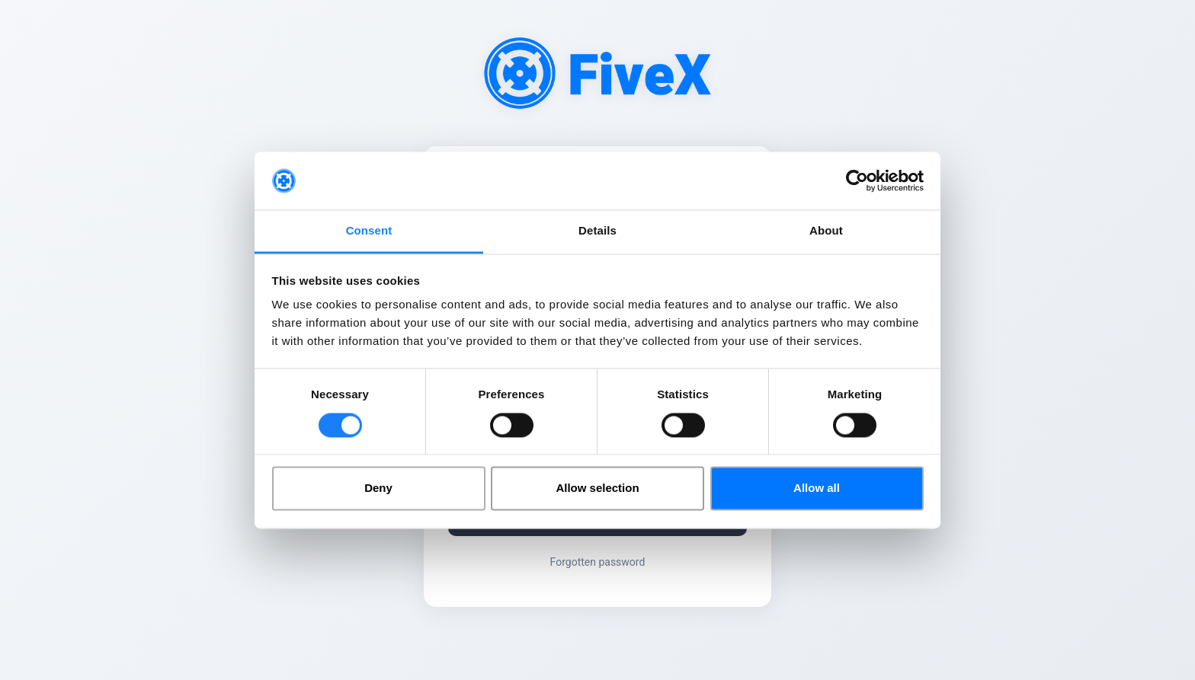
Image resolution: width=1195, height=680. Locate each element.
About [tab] (826, 231)
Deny (378, 488)
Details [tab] (597, 231)
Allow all (816, 488)
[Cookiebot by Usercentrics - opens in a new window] (857, 180)
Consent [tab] (369, 231)
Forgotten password (598, 562)
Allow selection (597, 488)
